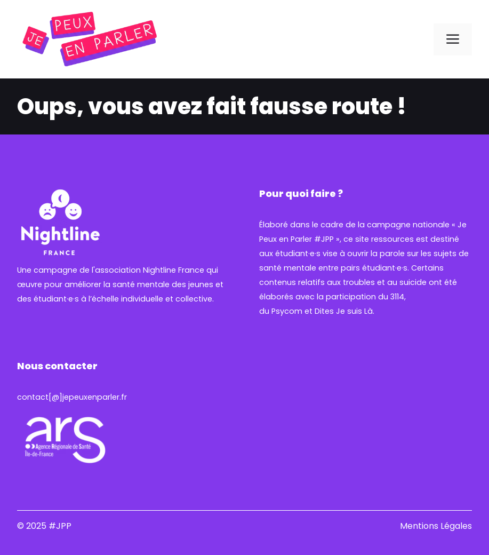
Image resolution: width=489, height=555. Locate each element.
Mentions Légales (436, 526)
